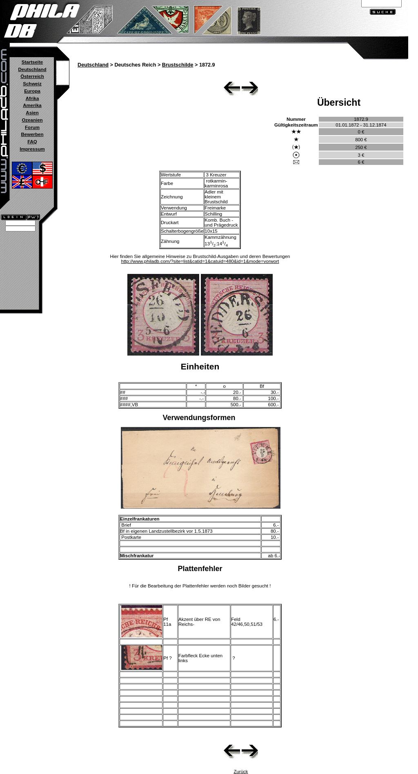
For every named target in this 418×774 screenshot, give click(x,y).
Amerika (32, 105)
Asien (32, 112)
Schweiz (32, 83)
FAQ (32, 141)
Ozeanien (32, 120)
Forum (32, 127)
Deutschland (32, 69)
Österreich (32, 76)
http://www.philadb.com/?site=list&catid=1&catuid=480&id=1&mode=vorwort (200, 261)
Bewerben (32, 134)
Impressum (32, 149)
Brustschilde (177, 65)
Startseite (32, 62)
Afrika (32, 98)
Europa (32, 91)
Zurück (240, 771)
